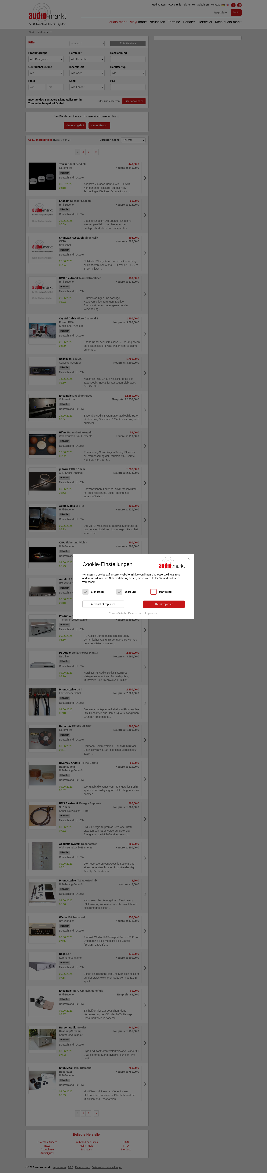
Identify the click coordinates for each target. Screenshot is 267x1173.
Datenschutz (135, 613)
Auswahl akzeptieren (103, 604)
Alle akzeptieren (163, 604)
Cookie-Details (117, 613)
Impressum (151, 613)
